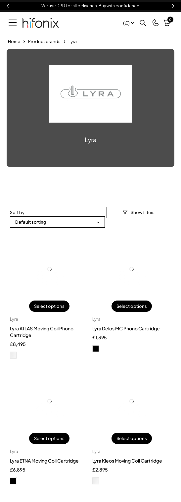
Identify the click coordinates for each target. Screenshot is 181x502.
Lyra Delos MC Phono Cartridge (126, 328)
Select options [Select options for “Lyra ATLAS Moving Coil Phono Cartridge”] (49, 306)
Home (14, 41)
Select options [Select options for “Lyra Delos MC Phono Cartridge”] (131, 306)
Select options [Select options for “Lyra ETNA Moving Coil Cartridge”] (49, 438)
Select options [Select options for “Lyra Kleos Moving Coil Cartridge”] (131, 438)
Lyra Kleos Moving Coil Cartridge (127, 461)
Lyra (14, 319)
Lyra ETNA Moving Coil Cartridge (44, 461)
